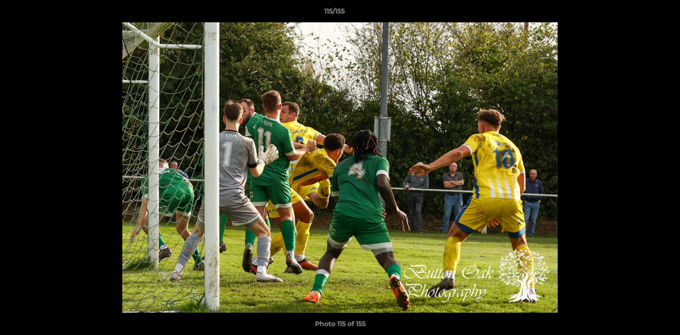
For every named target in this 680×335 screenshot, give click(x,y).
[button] (641, 13)
